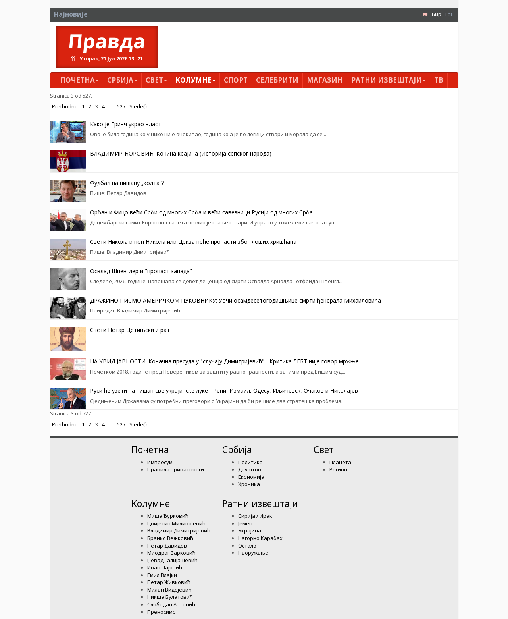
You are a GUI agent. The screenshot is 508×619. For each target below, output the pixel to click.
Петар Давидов (167, 545)
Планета (340, 462)
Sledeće (139, 106)
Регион (338, 469)
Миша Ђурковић (168, 515)
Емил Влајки (162, 575)
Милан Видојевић (169, 589)
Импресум (160, 462)
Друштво (249, 469)
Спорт (236, 80)
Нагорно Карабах (260, 538)
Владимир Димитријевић (178, 530)
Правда (106, 41)
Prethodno (65, 106)
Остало (247, 545)
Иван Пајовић (164, 567)
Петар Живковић (168, 582)
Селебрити (277, 80)
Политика (250, 462)
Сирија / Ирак (255, 515)
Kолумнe (195, 80)
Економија (251, 476)
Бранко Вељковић (170, 538)
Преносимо (161, 611)
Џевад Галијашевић (172, 560)
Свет (156, 80)
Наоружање (253, 552)
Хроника (249, 484)
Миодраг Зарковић (171, 552)
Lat (448, 14)
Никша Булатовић (170, 596)
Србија (122, 80)
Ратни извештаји (388, 80)
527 (121, 106)
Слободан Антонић (171, 604)
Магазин (325, 80)
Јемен (245, 523)
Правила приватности (175, 469)
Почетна (79, 80)
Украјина (249, 530)
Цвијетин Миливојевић (176, 523)
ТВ (438, 80)
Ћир (436, 14)
